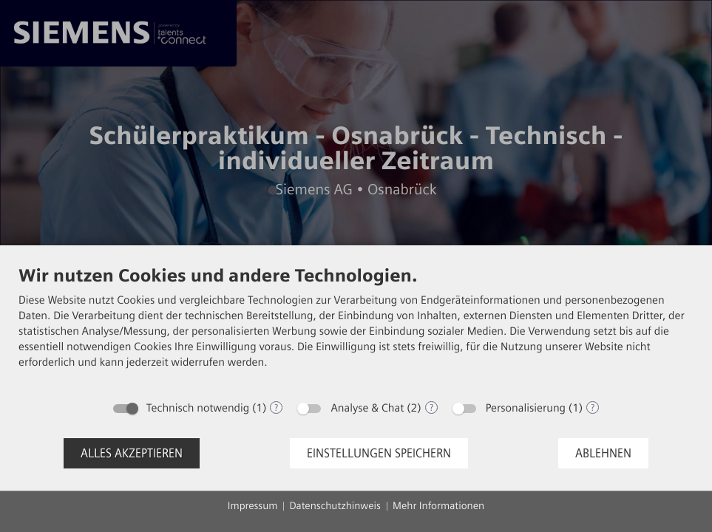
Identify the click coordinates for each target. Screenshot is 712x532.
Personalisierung (526, 408)
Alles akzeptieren (132, 453)
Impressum (253, 505)
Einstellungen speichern (379, 453)
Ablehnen (603, 453)
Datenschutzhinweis (335, 505)
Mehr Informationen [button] (438, 505)
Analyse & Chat (367, 408)
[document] (356, 328)
